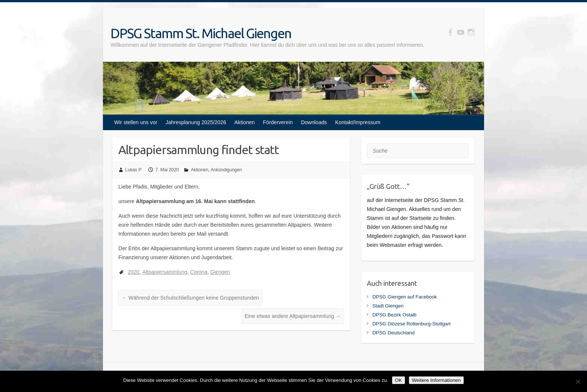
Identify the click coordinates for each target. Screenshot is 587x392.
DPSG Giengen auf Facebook (404, 297)
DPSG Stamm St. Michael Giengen (200, 33)
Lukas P (133, 169)
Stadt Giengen (388, 306)
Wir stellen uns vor (135, 122)
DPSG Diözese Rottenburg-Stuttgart (411, 324)
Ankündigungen (226, 169)
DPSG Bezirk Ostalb (394, 315)
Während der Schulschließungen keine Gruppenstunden (190, 298)
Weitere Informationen (436, 380)
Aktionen (244, 122)
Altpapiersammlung (164, 272)
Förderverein (278, 122)
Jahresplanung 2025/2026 (195, 122)
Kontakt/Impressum (357, 122)
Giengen (220, 272)
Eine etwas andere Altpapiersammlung (293, 316)
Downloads (314, 122)
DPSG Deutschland (393, 333)
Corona (198, 272)
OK (398, 380)
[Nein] (577, 381)
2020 (133, 272)
